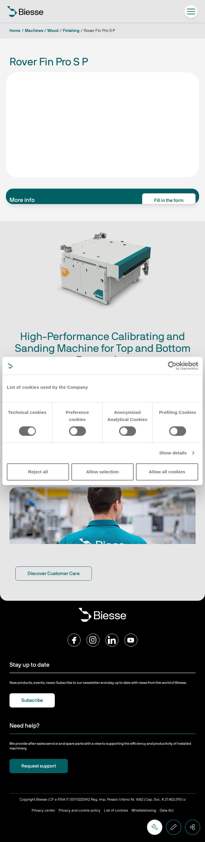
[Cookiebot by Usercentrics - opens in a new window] (172, 365)
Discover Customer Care (54, 573)
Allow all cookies (167, 471)
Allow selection (102, 471)
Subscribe (32, 700)
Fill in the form (169, 200)
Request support (38, 766)
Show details (173, 452)
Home (14, 31)
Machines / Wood (41, 31)
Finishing (71, 31)
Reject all (38, 471)
